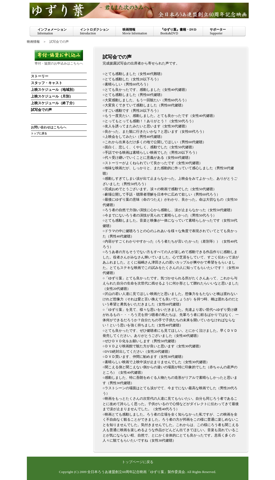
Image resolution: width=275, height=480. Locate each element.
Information (52, 31)
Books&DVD (178, 31)
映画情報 (33, 42)
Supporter (218, 31)
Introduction (94, 31)
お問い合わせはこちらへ (48, 127)
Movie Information (134, 31)
